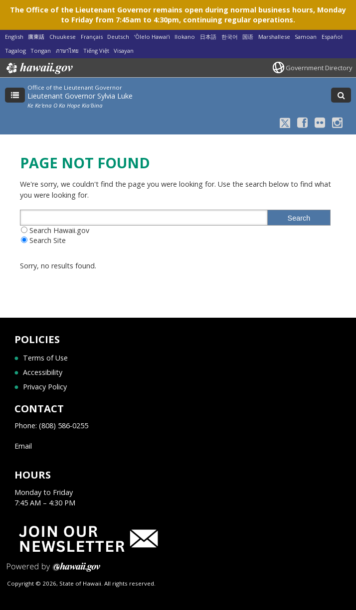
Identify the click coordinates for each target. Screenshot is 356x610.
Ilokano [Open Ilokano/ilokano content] (185, 36)
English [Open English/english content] (14, 36)
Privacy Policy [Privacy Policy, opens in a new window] (45, 386)
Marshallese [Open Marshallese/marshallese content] (274, 36)
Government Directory (319, 67)
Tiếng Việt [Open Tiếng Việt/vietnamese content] (96, 50)
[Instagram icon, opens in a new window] (337, 122)
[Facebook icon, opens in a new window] (302, 122)
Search (299, 218)
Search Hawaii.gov (59, 230)
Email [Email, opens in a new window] (23, 446)
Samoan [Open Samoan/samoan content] (306, 36)
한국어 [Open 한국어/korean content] (229, 36)
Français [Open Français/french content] (92, 36)
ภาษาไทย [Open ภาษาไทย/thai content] (67, 50)
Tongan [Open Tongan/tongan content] (40, 50)
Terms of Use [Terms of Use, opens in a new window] (45, 358)
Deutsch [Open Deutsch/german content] (118, 36)
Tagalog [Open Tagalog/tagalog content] (15, 50)
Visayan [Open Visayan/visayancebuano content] (124, 50)
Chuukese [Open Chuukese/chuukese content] (62, 36)
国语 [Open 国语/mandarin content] (247, 36)
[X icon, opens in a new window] (285, 122)
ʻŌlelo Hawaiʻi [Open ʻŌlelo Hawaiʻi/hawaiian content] (152, 36)
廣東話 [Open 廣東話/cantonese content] (36, 36)
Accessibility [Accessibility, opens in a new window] (42, 372)
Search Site (47, 240)
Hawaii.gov (38, 68)
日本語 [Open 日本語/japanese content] (208, 36)
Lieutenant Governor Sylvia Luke (80, 96)
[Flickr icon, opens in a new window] (320, 122)
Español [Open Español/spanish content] (332, 36)
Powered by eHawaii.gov (53, 571)
